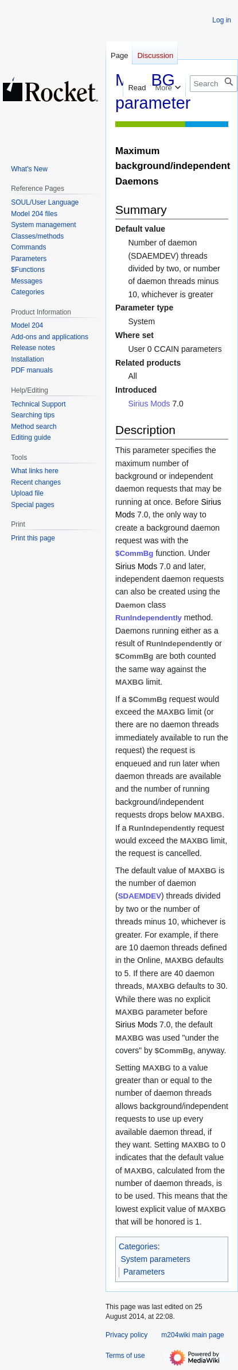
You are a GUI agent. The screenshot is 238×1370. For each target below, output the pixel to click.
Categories (138, 1246)
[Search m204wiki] (213, 83)
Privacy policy (126, 1335)
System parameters (155, 1259)
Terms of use (125, 1356)
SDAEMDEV (139, 896)
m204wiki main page (192, 1335)
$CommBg (134, 553)
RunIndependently (148, 617)
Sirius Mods (149, 403)
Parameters (144, 1271)
